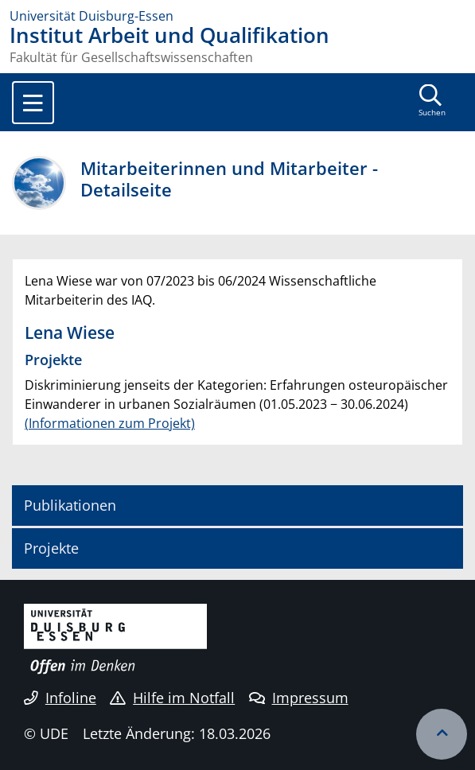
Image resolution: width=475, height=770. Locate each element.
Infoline (60, 697)
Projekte (51, 548)
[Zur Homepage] (237, 15)
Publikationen (70, 505)
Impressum (298, 697)
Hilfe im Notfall (172, 697)
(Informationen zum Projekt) (110, 423)
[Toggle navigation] (33, 102)
